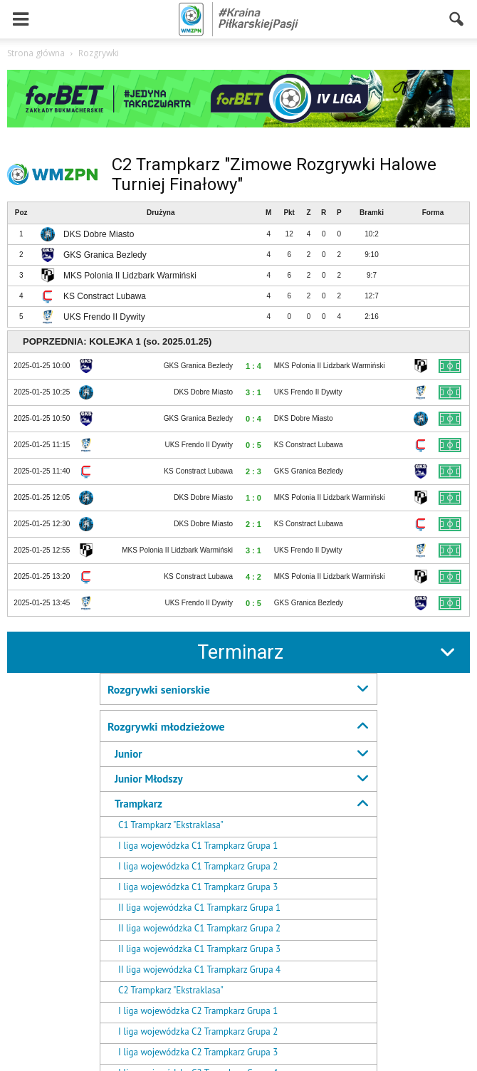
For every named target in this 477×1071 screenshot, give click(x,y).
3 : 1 (253, 392)
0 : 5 (253, 445)
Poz (21, 212)
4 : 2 (253, 577)
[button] (457, 19)
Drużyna (160, 212)
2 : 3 (253, 471)
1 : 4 (253, 366)
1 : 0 (253, 497)
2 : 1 (253, 524)
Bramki (372, 212)
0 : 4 (253, 418)
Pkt (289, 212)
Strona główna (36, 53)
